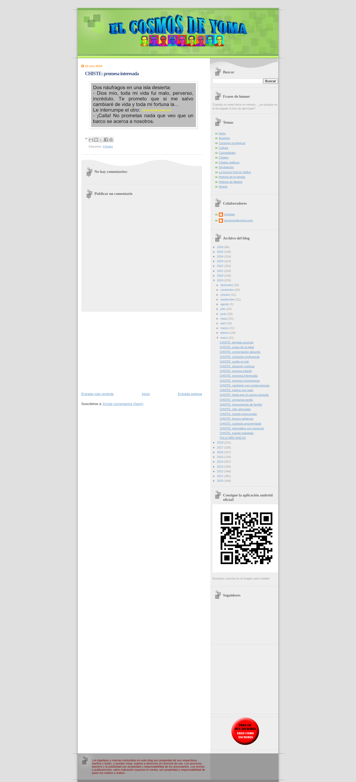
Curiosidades (227, 152)
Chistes (108, 146)
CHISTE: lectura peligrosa (236, 418)
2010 (220, 480)
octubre (225, 294)
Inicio (146, 394)
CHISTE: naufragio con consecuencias (245, 385)
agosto (225, 304)
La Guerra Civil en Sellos (235, 172)
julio (223, 308)
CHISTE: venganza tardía (236, 399)
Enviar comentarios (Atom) (123, 404)
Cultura (223, 147)
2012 (220, 471)
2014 (220, 461)
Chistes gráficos (229, 162)
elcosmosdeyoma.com (238, 220)
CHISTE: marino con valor (236, 390)
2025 (220, 251)
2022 (220, 265)
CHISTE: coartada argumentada (240, 423)
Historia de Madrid (230, 181)
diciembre (227, 285)
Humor (223, 186)
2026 (220, 247)
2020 (220, 275)
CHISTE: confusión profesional (239, 356)
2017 (220, 447)
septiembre (228, 299)
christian (229, 214)
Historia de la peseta (232, 176)
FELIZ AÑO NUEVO (233, 437)
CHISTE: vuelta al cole (234, 361)
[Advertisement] (141, 351)
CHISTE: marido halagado (237, 433)
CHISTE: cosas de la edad (237, 347)
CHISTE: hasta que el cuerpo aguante (244, 394)
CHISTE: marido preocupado (238, 413)
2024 (220, 256)
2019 (220, 280)
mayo (224, 318)
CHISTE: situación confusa (237, 366)
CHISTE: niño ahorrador (235, 409)
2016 (220, 452)
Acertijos (224, 138)
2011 (220, 476)
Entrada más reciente (97, 394)
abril (223, 323)
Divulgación (226, 167)
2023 (220, 261)
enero (224, 337)
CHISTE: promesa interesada (239, 375)
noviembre (227, 289)
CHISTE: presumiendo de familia (241, 404)
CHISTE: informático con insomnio (242, 428)
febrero (225, 332)
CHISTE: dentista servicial (236, 342)
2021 (220, 270)
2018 (220, 442)
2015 (220, 456)
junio (223, 313)
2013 (220, 466)
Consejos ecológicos (232, 143)
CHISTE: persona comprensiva (240, 380)
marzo (224, 328)
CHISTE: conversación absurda (240, 351)
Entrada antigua (190, 394)
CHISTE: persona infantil (236, 371)
